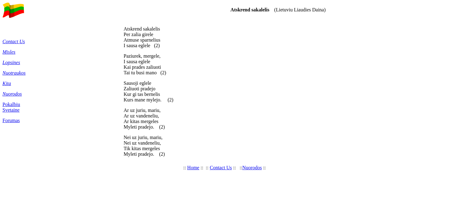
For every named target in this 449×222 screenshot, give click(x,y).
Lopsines (11, 62)
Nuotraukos (14, 73)
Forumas (11, 120)
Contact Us (13, 41)
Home (193, 167)
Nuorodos (12, 94)
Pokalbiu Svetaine (11, 107)
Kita (6, 83)
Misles (8, 52)
